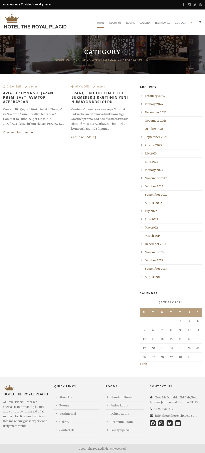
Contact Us (66, 430)
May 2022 (151, 227)
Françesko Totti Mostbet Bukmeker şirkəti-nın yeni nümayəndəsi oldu (99, 97)
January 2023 (154, 170)
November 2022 (156, 178)
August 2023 (153, 145)
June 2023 (151, 162)
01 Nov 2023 (14, 86)
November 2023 (156, 120)
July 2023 (151, 153)
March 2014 (153, 236)
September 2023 (156, 137)
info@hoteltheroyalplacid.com (176, 415)
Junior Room (119, 405)
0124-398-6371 (164, 409)
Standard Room (122, 397)
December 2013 (155, 244)
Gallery (145, 22)
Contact (180, 22)
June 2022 (151, 219)
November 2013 (155, 252)
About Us (115, 22)
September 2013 (156, 268)
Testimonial (162, 22)
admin (33, 86)
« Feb (143, 364)
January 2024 (154, 104)
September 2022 (156, 194)
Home (100, 22)
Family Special (120, 430)
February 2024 (155, 96)
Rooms (130, 22)
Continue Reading (18, 132)
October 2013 (154, 260)
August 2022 (153, 203)
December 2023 (155, 112)
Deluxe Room (120, 413)
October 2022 (154, 186)
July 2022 (151, 211)
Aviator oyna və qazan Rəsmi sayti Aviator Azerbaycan (28, 97)
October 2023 (154, 129)
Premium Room (122, 422)
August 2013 (153, 277)
